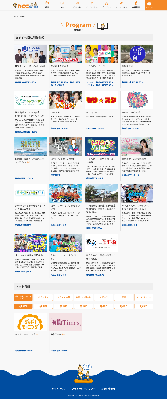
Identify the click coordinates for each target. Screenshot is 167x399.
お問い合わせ (108, 388)
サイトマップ (59, 388)
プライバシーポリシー (83, 388)
